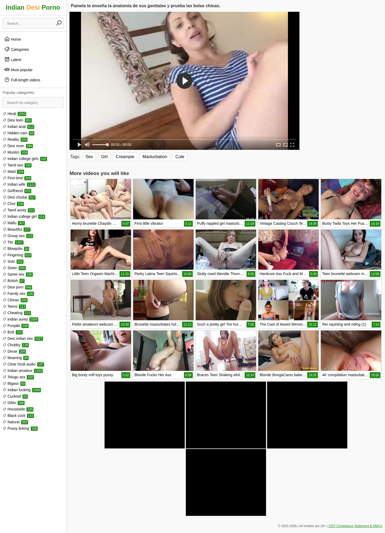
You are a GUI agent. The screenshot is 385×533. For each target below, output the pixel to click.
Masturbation (155, 156)
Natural (15, 422)
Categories (16, 49)
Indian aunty (20, 319)
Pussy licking (20, 428)
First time (17, 178)
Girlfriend (17, 191)
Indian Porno (33, 7)
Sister (14, 268)
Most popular (18, 70)
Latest (12, 59)
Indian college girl (24, 216)
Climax (15, 300)
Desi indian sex (23, 338)
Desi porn (17, 287)
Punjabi (16, 325)
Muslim (15, 152)
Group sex (18, 236)
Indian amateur (23, 370)
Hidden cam (18, 133)
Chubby (16, 345)
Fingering (17, 255)
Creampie (125, 156)
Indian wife (19, 184)
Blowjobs (16, 248)
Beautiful (16, 229)
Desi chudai (19, 197)
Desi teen (17, 120)
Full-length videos (22, 80)
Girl (104, 156)
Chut (13, 203)
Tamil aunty (19, 210)
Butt (13, 332)
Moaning (16, 358)
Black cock (18, 415)
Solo (13, 261)
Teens (14, 306)
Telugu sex (18, 377)
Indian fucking (22, 390)
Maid (13, 171)
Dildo (14, 403)
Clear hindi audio (23, 364)
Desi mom (18, 146)
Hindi (14, 114)
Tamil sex (17, 165)
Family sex (18, 293)
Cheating (17, 313)
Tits (13, 242)
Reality (15, 139)
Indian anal (18, 126)
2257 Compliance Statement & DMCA (355, 526)
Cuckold (15, 396)
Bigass (14, 383)
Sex (89, 156)
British (14, 281)
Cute (179, 156)
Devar (14, 351)
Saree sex (18, 274)
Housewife (18, 409)
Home (12, 39)
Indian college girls (25, 159)
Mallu (14, 223)
